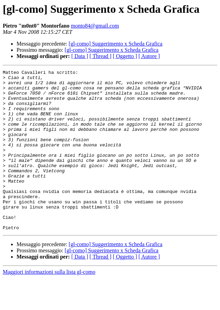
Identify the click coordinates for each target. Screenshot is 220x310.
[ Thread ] (101, 56)
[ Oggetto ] (125, 56)
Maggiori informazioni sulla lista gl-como (49, 304)
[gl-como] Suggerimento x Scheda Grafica (115, 44)
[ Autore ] (149, 56)
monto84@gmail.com (95, 26)
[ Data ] (79, 56)
